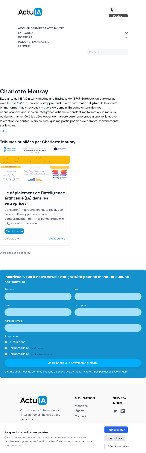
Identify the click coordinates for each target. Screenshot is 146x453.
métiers (46, 107)
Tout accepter (116, 430)
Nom (77, 289)
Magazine (41, 42)
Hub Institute (19, 103)
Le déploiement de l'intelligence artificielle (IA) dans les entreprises (34, 198)
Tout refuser (114, 438)
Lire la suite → (57, 238)
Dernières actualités (48, 28)
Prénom (9, 289)
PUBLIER (118, 15)
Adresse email (13, 320)
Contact (80, 416)
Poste (7, 305)
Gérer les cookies (118, 446)
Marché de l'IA (14, 231)
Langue (24, 46)
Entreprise (80, 305)
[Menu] (75, 12)
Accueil (24, 28)
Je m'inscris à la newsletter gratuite (73, 363)
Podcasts (26, 42)
